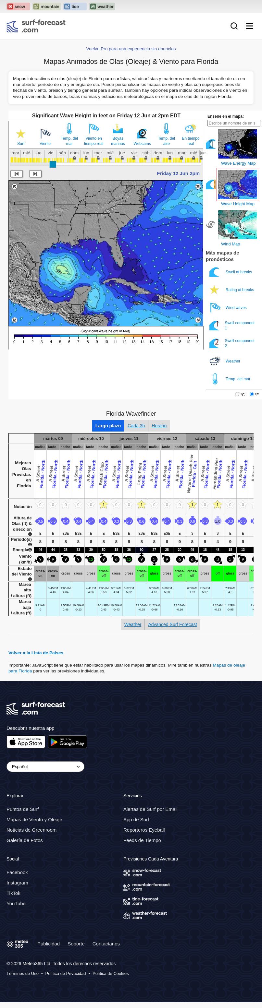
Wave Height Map (238, 203)
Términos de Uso (22, 973)
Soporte (76, 943)
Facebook (17, 872)
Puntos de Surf (22, 809)
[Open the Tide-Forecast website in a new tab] (75, 6)
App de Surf (136, 819)
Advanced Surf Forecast (172, 624)
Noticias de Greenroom (31, 830)
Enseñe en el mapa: (225, 116)
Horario (159, 425)
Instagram (17, 882)
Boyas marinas (118, 141)
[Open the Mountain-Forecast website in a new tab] (46, 6)
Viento (45, 143)
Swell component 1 (232, 325)
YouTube (16, 903)
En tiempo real (191, 141)
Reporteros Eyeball (144, 830)
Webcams (142, 143)
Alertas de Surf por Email (150, 809)
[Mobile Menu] (250, 26)
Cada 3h (136, 425)
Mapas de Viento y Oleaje (34, 819)
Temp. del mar (69, 141)
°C (242, 395)
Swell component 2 (232, 343)
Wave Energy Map (238, 163)
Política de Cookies (111, 973)
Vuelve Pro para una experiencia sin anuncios (131, 48)
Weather (225, 361)
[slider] (53, 164)
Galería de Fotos (24, 840)
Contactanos (106, 943)
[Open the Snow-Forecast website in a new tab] (18, 6)
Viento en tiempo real (93, 141)
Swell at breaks (231, 272)
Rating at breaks (232, 289)
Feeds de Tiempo (142, 840)
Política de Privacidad (65, 973)
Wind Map (230, 244)
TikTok (13, 893)
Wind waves (228, 307)
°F (257, 395)
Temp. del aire (166, 141)
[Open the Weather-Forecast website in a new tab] (102, 6)
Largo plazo (108, 425)
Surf (20, 143)
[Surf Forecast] (36, 25)
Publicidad (48, 943)
